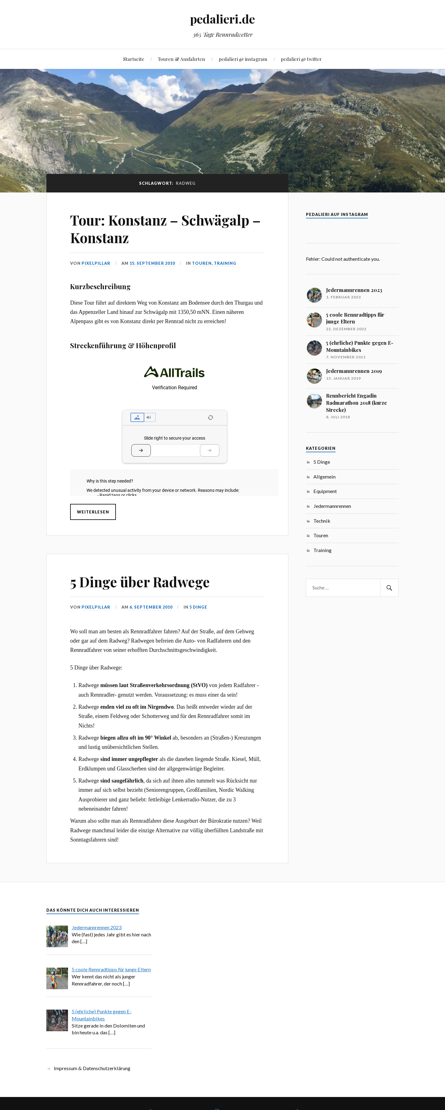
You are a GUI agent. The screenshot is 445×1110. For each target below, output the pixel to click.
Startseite (133, 59)
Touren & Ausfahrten (181, 59)
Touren (202, 263)
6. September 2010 (150, 607)
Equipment (325, 491)
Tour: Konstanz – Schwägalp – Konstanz (165, 229)
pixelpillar (96, 263)
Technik (321, 521)
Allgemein (324, 476)
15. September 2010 (152, 263)
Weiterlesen (93, 511)
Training (225, 263)
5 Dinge (198, 607)
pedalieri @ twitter (301, 59)
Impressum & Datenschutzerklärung (92, 1068)
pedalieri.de (222, 19)
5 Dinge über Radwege (140, 581)
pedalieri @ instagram (243, 59)
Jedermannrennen (332, 506)
